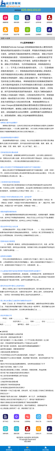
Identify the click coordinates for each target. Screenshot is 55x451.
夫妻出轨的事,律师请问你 (9, 352)
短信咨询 (27, 437)
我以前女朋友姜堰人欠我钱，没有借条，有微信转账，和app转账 (23, 370)
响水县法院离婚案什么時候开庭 (11, 334)
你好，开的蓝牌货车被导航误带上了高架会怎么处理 (18, 343)
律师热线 (9, 448)
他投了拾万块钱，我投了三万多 (11, 367)
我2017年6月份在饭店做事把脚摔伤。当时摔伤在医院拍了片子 (22, 364)
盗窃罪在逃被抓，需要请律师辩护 (12, 349)
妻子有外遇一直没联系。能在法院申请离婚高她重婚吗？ (20, 346)
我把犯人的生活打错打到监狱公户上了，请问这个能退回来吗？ (22, 399)
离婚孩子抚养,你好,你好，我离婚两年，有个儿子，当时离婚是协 (23, 396)
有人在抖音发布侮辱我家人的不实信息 (14, 376)
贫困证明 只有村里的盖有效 (10, 385)
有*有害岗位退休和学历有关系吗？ (12, 387)
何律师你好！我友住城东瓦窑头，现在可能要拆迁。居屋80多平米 (23, 405)
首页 (2, 38)
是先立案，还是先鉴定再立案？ (11, 337)
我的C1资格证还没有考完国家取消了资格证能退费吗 (19, 402)
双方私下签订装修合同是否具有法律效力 (14, 373)
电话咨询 (20, 437)
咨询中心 (27, 448)
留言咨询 (35, 437)
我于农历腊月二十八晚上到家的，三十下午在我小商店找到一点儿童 (24, 340)
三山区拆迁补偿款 (6, 379)
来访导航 (45, 448)
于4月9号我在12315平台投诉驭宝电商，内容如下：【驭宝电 (22, 355)
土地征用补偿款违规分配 (9, 382)
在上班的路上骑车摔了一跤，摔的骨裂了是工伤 (17, 408)
